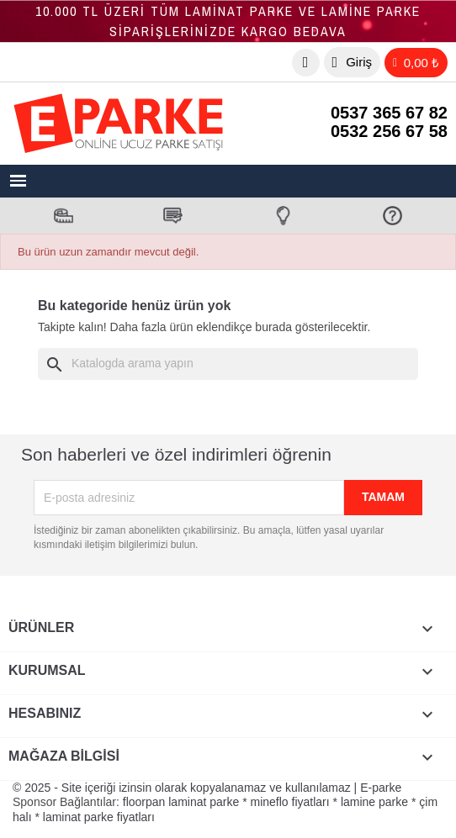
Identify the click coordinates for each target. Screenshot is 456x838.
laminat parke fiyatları (99, 817)
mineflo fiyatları (290, 802)
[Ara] (228, 364)
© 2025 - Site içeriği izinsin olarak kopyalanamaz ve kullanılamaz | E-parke (207, 787)
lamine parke (374, 802)
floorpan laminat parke (181, 802)
